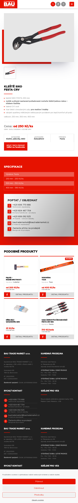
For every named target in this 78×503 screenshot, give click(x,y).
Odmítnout (39, 488)
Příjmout (39, 481)
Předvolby (39, 495)
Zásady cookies (38, 500)
